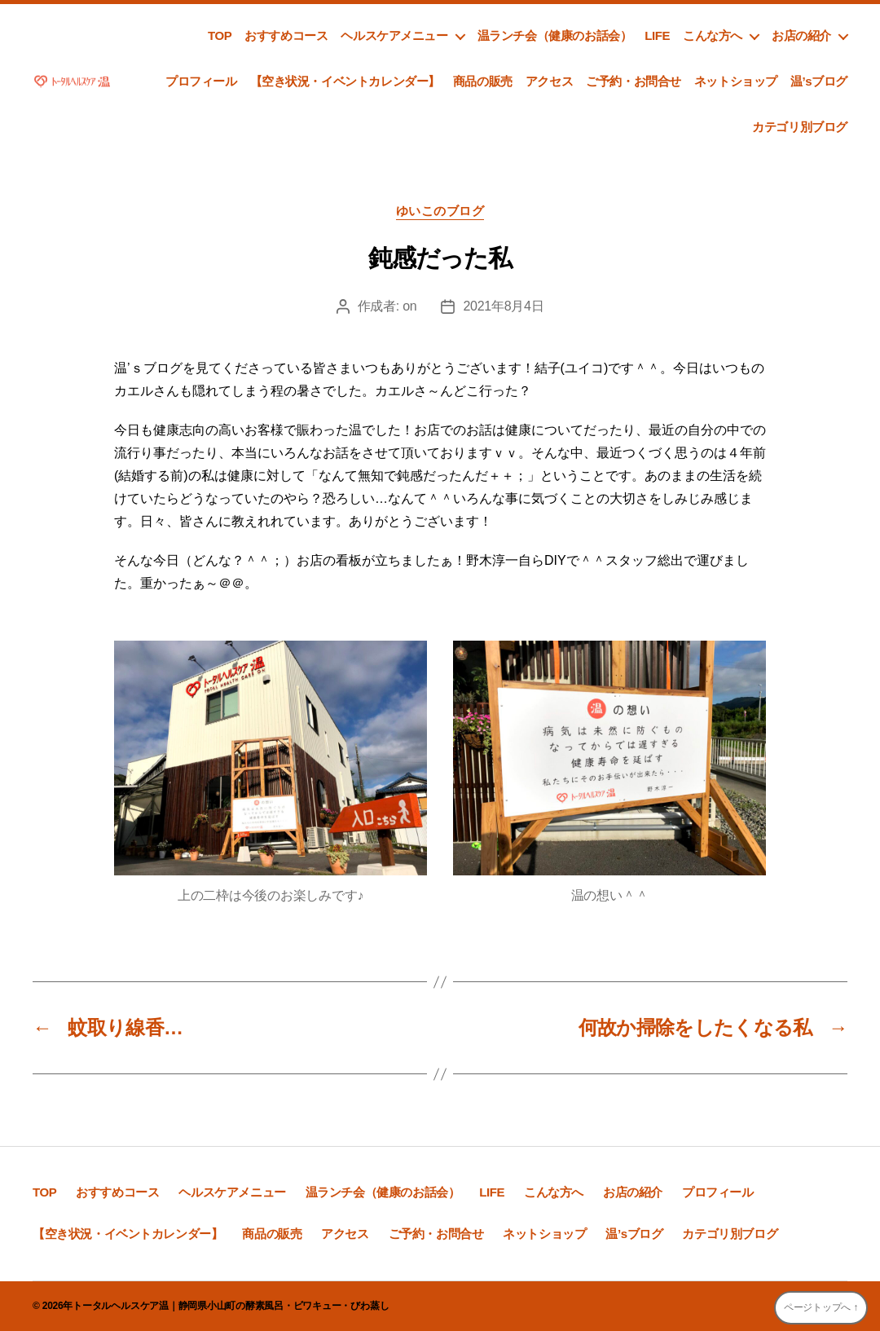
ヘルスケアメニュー (394, 35)
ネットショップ (735, 81)
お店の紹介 (801, 35)
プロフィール (201, 81)
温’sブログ (818, 81)
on (409, 306)
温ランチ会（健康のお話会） (554, 35)
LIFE (657, 35)
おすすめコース (286, 35)
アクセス (549, 81)
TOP (219, 35)
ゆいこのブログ (440, 211)
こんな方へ (712, 35)
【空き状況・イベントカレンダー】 (345, 81)
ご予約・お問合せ (633, 81)
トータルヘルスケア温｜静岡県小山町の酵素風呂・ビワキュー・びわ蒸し (231, 1305)
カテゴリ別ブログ (799, 127)
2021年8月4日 (503, 306)
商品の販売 (483, 81)
